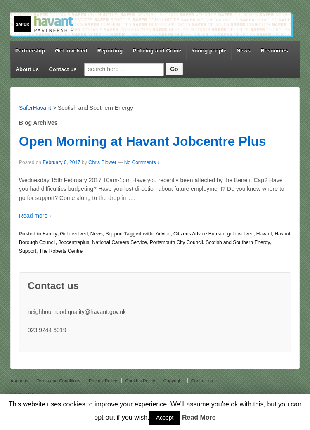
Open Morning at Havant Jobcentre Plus (142, 141)
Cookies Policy (140, 380)
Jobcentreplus (73, 242)
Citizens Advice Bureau (198, 234)
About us (27, 69)
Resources (274, 51)
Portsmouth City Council (176, 242)
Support (114, 234)
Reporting (110, 51)
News (244, 51)
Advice (163, 234)
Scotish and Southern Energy (238, 242)
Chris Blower (102, 162)
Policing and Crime (157, 51)
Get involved (71, 51)
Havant (264, 234)
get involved (240, 234)
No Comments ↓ (142, 162)
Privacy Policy (103, 380)
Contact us (62, 69)
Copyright (173, 380)
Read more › (35, 215)
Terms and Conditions (58, 380)
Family (50, 234)
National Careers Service (119, 242)
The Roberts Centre (61, 251)
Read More (199, 417)
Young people (209, 51)
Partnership (30, 51)
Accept (165, 417)
